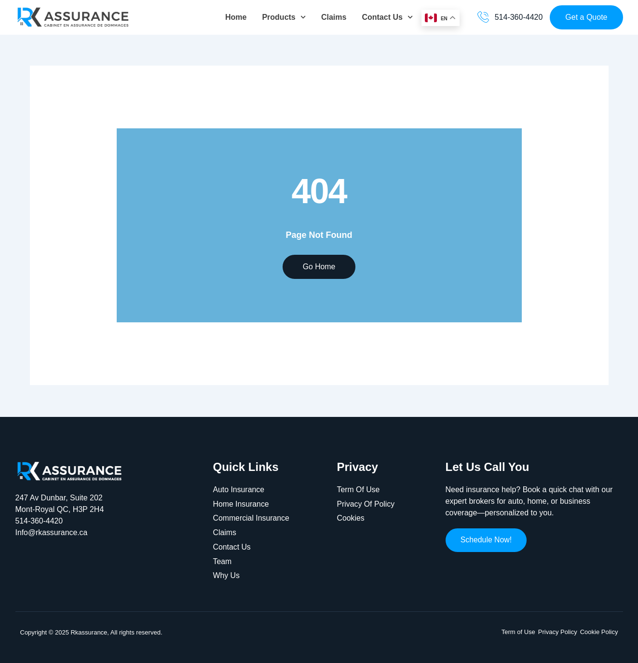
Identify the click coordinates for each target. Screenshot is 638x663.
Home (235, 17)
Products (284, 17)
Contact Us (387, 17)
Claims (333, 17)
